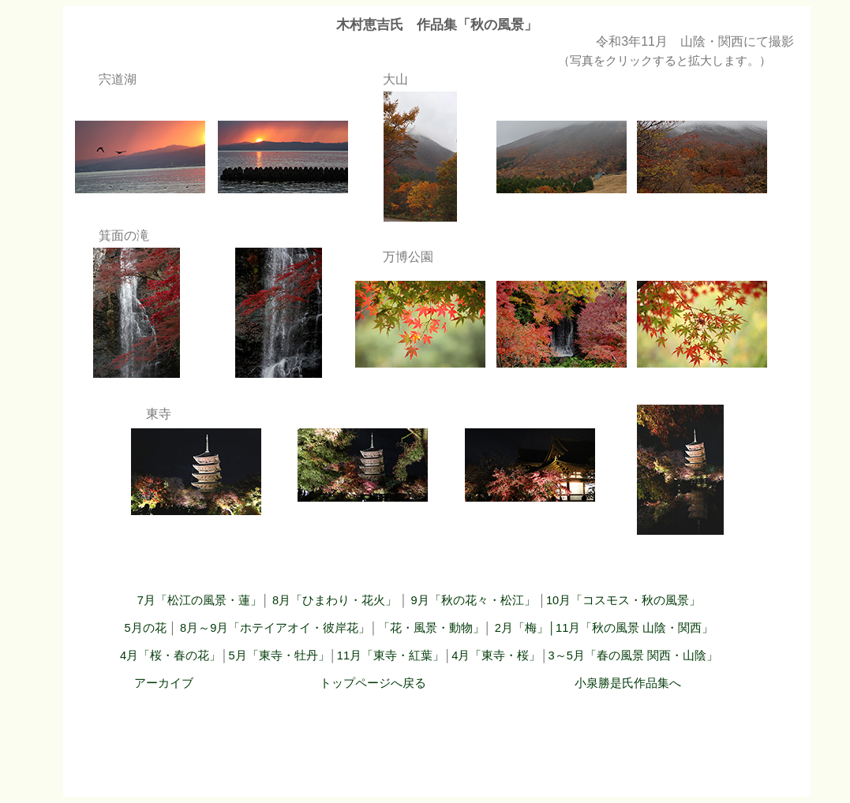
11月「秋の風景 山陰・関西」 (634, 628)
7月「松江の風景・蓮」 (199, 600)
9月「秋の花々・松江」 (473, 600)
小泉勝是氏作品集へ (628, 683)
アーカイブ (163, 683)
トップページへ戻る (373, 683)
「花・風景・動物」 (431, 628)
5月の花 (146, 628)
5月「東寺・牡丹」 (278, 655)
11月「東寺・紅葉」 (390, 655)
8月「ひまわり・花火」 (336, 600)
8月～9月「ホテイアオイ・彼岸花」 (275, 628)
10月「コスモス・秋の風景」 (623, 600)
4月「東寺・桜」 (496, 655)
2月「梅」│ (525, 628)
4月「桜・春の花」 (170, 655)
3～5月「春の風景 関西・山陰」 (633, 655)
